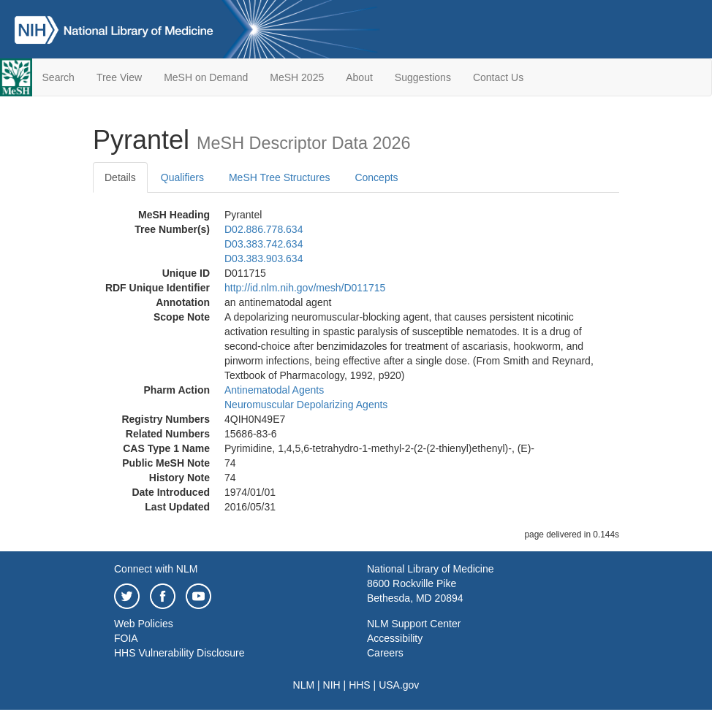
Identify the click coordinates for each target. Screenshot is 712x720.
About (359, 77)
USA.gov (399, 685)
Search (58, 77)
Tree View (119, 77)
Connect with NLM (155, 569)
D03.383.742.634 (263, 244)
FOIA (126, 638)
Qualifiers (182, 177)
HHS (360, 685)
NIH (332, 685)
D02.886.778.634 (263, 229)
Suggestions (423, 77)
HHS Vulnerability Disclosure (179, 653)
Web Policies (143, 623)
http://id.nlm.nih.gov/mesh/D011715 (304, 288)
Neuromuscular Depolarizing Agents (305, 404)
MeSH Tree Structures (279, 177)
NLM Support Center (414, 623)
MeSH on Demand (206, 77)
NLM (304, 685)
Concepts (376, 177)
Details (120, 177)
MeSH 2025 (297, 77)
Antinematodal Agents (274, 390)
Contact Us (498, 77)
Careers (385, 653)
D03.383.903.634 (263, 258)
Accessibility (395, 638)
